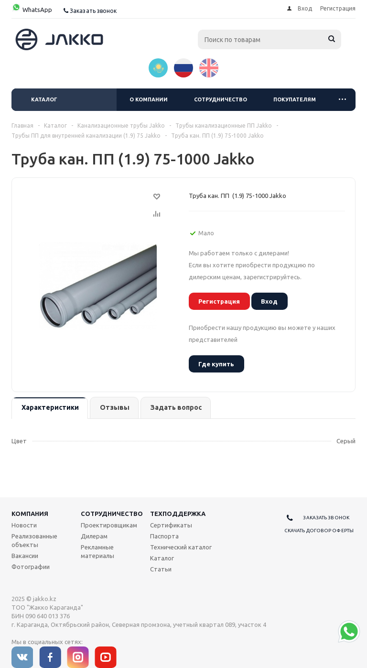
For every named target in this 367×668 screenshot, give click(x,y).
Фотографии (30, 566)
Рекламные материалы (97, 551)
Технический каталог (181, 547)
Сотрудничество (220, 99)
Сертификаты (171, 525)
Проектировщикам (109, 525)
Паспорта (164, 536)
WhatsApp (31, 9)
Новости (24, 525)
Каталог (44, 99)
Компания (29, 513)
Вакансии (24, 555)
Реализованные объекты (34, 540)
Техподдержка (177, 513)
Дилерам (94, 536)
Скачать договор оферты (319, 530)
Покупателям (294, 99)
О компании (149, 99)
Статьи (161, 569)
